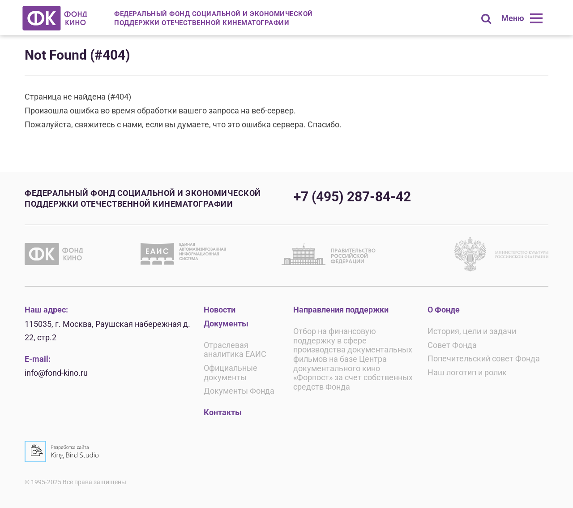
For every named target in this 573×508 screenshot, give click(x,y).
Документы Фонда (239, 390)
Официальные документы (230, 372)
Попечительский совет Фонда (484, 358)
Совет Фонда (452, 345)
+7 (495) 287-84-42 (352, 196)
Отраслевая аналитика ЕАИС (235, 349)
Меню (512, 18)
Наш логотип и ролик (467, 372)
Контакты (223, 412)
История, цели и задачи (472, 331)
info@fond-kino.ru (56, 373)
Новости (219, 309)
